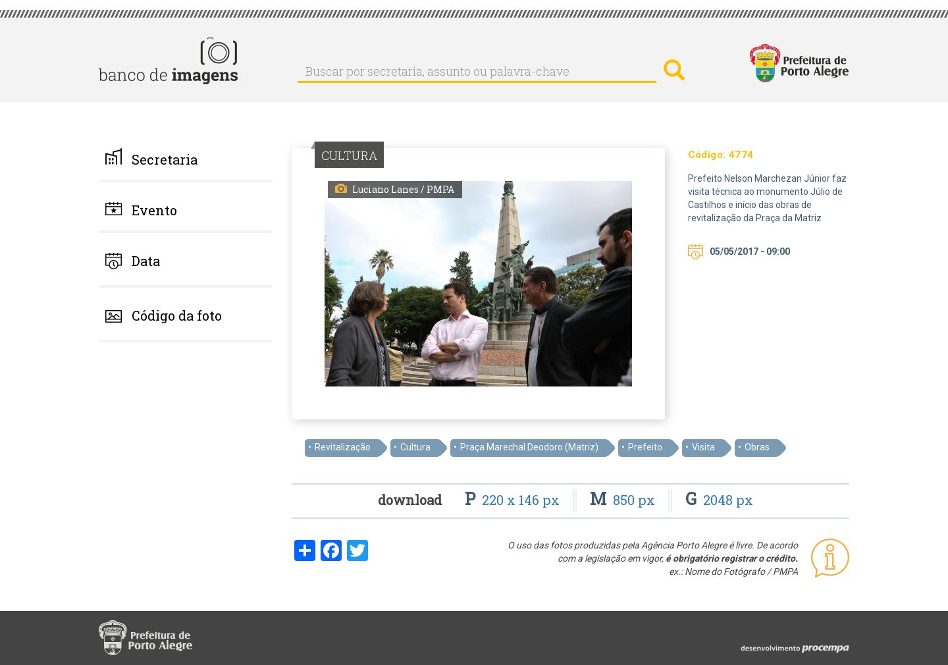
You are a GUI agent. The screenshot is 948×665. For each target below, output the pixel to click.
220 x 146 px (514, 499)
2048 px (719, 499)
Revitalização (343, 447)
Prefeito (645, 447)
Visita (703, 447)
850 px (624, 499)
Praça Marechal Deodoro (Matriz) (529, 447)
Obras (757, 447)
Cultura (415, 447)
